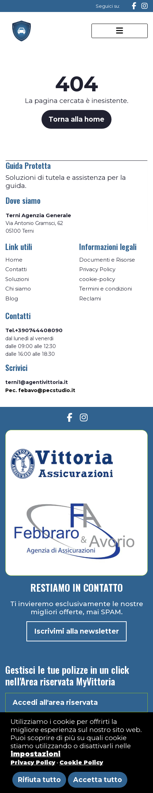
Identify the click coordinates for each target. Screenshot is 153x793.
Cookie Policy (81, 762)
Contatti (16, 269)
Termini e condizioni (105, 288)
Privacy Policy (97, 269)
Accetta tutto (97, 780)
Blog (11, 298)
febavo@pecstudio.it (46, 390)
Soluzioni (17, 279)
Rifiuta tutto (39, 780)
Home (14, 259)
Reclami (90, 298)
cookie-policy (97, 279)
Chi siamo (18, 288)
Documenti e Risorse (107, 259)
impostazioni (35, 754)
